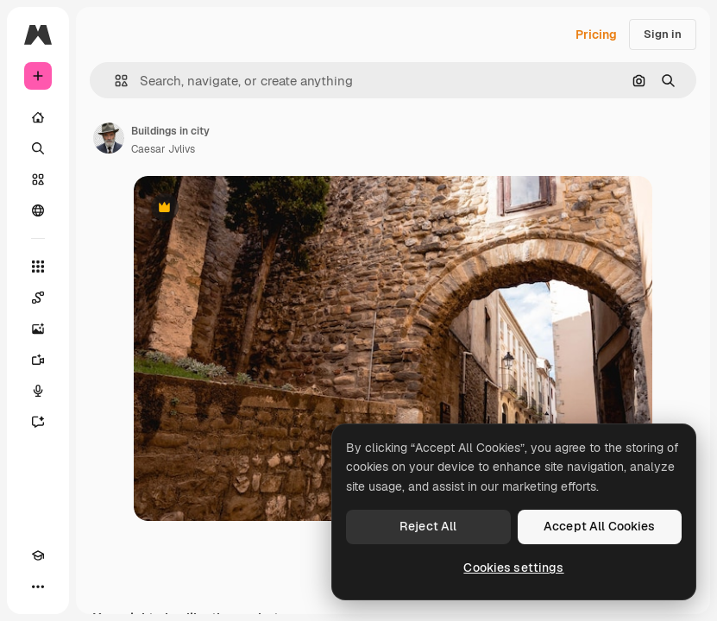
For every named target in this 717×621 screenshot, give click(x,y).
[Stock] (38, 179)
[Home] (38, 117)
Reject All (427, 526)
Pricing (596, 34)
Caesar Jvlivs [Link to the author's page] (163, 149)
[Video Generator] (38, 359)
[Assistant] (38, 422)
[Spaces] (38, 297)
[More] (38, 586)
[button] (114, 80)
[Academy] (38, 555)
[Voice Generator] (38, 391)
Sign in (663, 34)
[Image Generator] (38, 328)
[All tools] (38, 266)
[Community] (38, 210)
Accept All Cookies (600, 526)
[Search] (38, 148)
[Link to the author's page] (108, 138)
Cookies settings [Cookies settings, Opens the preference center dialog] (513, 567)
